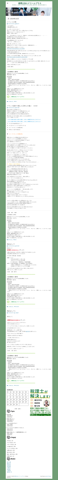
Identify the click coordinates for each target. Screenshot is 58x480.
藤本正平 (17, 23)
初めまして (11, 244)
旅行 (16, 239)
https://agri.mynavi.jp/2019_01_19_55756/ (16, 48)
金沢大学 (28, 331)
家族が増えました (11, 418)
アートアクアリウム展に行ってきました (15, 427)
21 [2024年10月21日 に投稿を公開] (8, 402)
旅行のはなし (10, 239)
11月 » (19, 408)
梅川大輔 (17, 107)
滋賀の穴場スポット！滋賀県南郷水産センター (17, 432)
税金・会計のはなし (11, 454)
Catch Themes (48, 476)
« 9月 (15, 408)
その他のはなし (11, 101)
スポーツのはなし (11, 444)
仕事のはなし (10, 450)
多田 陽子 (17, 245)
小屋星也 (9, 470)
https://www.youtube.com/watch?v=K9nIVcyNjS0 (17, 57)
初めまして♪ (11, 311)
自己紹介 (17, 306)
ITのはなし (9, 440)
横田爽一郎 (9, 472)
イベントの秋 (11, 22)
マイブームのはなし (11, 448)
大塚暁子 (17, 312)
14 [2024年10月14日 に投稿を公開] (8, 399)
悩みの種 (9, 414)
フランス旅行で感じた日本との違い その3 (22, 106)
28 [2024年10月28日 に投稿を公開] (8, 404)
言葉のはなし (10, 456)
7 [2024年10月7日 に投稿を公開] (7, 397)
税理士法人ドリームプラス (29, 3)
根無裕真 (9, 464)
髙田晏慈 (9, 466)
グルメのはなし (10, 442)
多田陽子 (9, 469)
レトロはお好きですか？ (12, 423)
